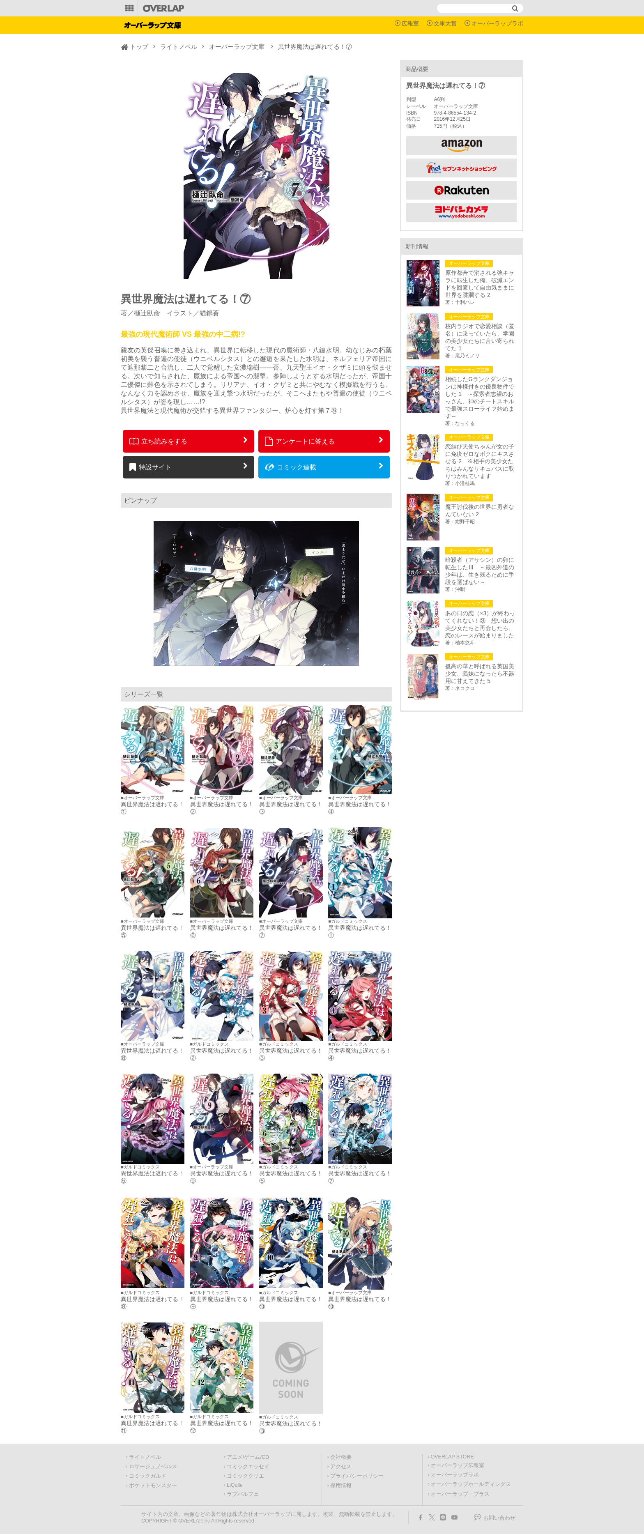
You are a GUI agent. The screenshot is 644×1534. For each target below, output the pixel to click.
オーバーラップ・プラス (460, 1494)
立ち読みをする (158, 441)
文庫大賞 (445, 23)
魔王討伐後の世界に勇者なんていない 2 (479, 510)
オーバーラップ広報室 (457, 1465)
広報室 (410, 23)
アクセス (341, 1467)
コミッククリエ (245, 1476)
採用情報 (341, 1485)
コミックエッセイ (248, 1467)
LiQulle (235, 1485)
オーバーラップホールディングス (471, 1484)
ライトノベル (178, 46)
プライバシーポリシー (357, 1476)
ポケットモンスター (153, 1485)
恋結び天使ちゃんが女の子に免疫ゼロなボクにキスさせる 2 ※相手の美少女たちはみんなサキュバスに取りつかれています (479, 461)
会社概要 (341, 1457)
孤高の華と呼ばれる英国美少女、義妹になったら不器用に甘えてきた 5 (479, 673)
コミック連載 (290, 466)
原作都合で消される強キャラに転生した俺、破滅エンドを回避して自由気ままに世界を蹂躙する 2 (479, 283)
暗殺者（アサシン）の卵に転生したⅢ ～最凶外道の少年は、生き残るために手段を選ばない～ (479, 571)
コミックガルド (147, 1476)
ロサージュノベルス (153, 1467)
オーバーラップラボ (497, 23)
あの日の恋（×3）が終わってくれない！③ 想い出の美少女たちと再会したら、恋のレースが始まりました (480, 624)
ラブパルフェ (243, 1494)
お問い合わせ (499, 1518)
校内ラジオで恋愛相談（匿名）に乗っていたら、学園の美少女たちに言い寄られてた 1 (479, 337)
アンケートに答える (300, 441)
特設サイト (150, 466)
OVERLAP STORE (452, 1457)
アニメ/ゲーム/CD (248, 1457)
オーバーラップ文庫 (236, 46)
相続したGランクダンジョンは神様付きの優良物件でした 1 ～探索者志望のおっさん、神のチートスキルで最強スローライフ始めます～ (479, 397)
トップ (139, 46)
